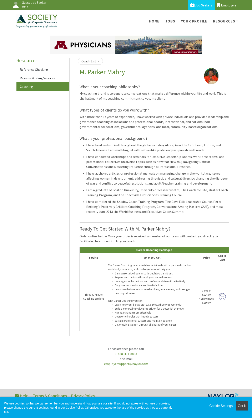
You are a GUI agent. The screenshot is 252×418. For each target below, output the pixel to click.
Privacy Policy (83, 395)
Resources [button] (224, 21)
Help (22, 395)
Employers (226, 5)
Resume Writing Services (37, 78)
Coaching (26, 86)
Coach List (89, 61)
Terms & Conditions (50, 395)
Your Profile (194, 21)
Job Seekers (201, 5)
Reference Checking (34, 69)
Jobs (170, 21)
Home (154, 21)
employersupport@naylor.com (126, 364)
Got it (242, 406)
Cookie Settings (221, 406)
